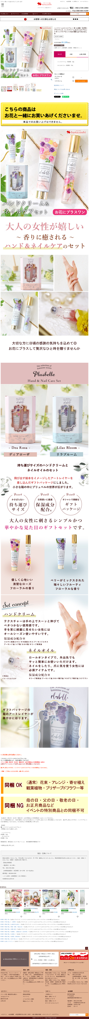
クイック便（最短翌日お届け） (9, 994)
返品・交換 (49, 970)
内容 (71, 54)
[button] (2, 904)
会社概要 (70, 991)
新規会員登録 (26, 994)
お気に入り (4, 13)
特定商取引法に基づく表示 (23, 1014)
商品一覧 (7, 919)
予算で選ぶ (7, 922)
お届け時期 (82, 54)
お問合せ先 (71, 970)
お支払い (3, 970)
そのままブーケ (5, 996)
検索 (87, 14)
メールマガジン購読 (28, 999)
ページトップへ (86, 948)
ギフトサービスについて (52, 1003)
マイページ (15, 13)
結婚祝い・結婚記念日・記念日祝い (19, 931)
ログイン (63, 1)
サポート (48, 991)
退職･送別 (13, 929)
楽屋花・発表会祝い (16, 936)
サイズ (60, 54)
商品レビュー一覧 (28, 1001)
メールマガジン (84, 1)
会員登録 (69, 1)
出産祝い (13, 934)
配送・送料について (50, 996)
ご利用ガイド (76, 1)
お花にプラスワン (9, 941)
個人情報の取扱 (37, 1014)
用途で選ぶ (7, 924)
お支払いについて (50, 998)
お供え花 (3, 1001)
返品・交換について (50, 1001)
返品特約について (59, 85)
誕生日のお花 (4, 998)
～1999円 (13, 922)
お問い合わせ (46, 13)
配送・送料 (26, 970)
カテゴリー (4, 991)
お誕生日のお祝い (15, 924)
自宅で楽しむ (14, 939)
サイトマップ (47, 1014)
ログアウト (56, 1014)
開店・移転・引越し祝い (17, 926)
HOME (2, 919)
